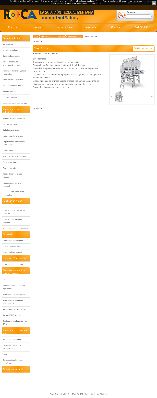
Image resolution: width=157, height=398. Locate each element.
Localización (90, 27)
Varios (5, 354)
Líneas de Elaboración (14, 258)
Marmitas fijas (8, 44)
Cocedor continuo (10, 97)
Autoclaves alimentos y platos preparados (14, 72)
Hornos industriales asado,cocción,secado (11, 63)
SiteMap (103, 394)
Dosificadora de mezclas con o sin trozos (15, 211)
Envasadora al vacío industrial (14, 241)
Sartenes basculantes (11, 56)
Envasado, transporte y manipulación (12, 346)
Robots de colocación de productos (12, 175)
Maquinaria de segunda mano (15, 332)
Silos (5, 280)
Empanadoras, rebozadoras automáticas (14, 143)
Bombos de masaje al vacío (14, 118)
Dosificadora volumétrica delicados (12, 220)
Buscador (131, 12)
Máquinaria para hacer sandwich (15, 228)
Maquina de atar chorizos (13, 136)
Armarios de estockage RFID (14, 309)
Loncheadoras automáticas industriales (13, 193)
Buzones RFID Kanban (12, 315)
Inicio (36, 36)
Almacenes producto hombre (14, 294)
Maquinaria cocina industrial (12, 111)
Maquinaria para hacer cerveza (15, 103)
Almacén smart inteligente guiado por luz (13, 301)
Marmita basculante (10, 50)
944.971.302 (141, 27)
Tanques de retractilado (12, 246)
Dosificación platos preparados (12, 202)
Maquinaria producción (12, 339)
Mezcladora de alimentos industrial (13, 184)
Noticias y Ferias (64, 27)
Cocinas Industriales (13, 38)
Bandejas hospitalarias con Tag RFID (15, 322)
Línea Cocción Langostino (13, 264)
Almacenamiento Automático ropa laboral (14, 287)
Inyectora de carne (10, 124)
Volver (39, 41)
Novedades (38, 27)
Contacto (116, 27)
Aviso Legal (94, 394)
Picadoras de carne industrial (14, 156)
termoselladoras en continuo (14, 252)
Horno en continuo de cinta (13, 86)
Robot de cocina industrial (13, 80)
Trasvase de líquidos (11, 162)
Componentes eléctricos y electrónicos (13, 361)
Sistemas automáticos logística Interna (14, 272)
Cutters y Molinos (9, 151)
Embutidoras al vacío (11, 130)
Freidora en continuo (11, 91)
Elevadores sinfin (9, 168)
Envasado (8, 234)
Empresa (12, 27)
